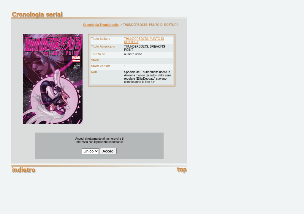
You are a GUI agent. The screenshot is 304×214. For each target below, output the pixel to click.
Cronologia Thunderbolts (100, 24)
